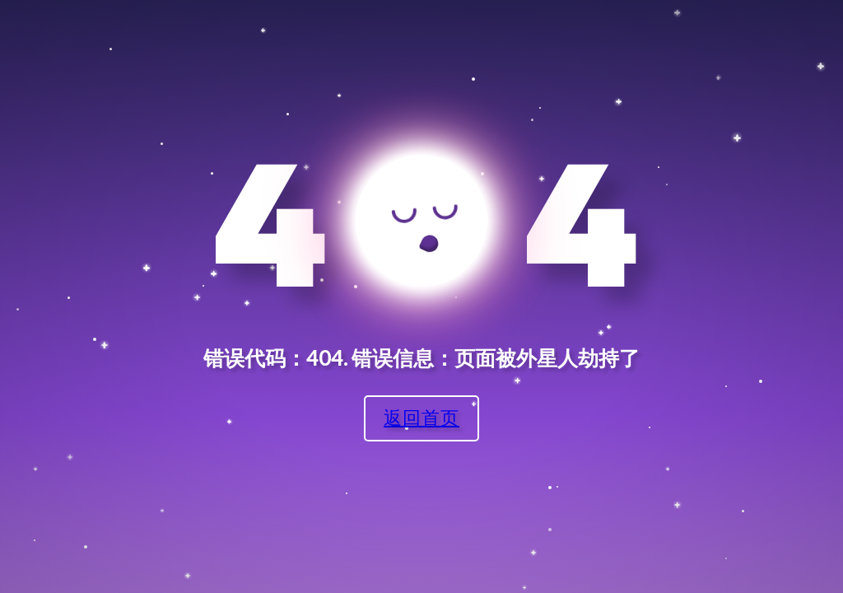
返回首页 (421, 417)
